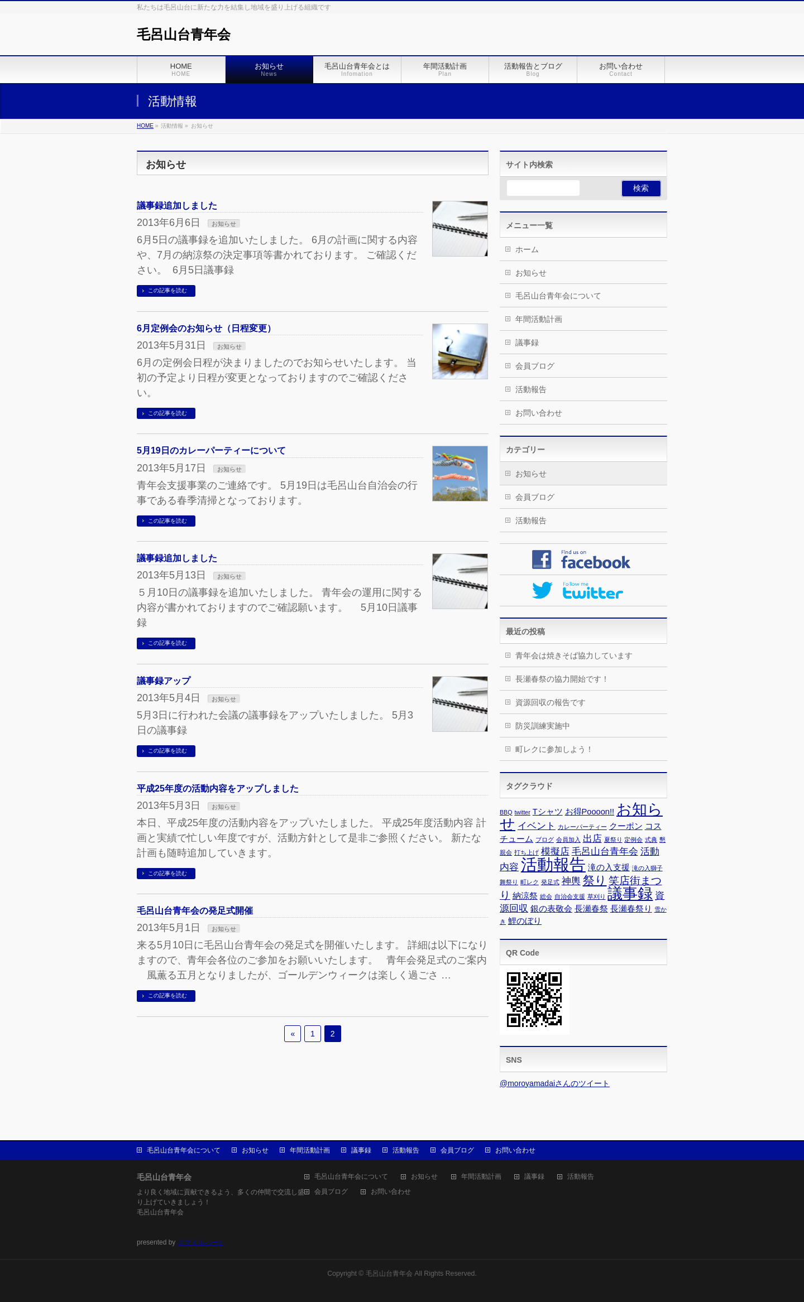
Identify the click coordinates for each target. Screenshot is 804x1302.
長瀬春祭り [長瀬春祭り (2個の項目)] (631, 908)
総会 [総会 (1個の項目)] (546, 896)
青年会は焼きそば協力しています (574, 655)
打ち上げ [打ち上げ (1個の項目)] (526, 852)
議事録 (527, 342)
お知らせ (224, 223)
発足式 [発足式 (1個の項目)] (550, 882)
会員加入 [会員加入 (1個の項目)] (568, 839)
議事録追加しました (177, 205)
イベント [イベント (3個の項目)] (537, 825)
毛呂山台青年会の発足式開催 (195, 910)
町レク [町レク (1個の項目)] (529, 882)
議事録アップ (163, 681)
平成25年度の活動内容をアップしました (218, 788)
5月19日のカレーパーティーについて (211, 450)
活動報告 (531, 389)
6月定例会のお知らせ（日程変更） (206, 328)
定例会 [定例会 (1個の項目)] (633, 839)
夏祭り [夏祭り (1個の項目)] (613, 839)
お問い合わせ (538, 412)
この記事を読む (167, 290)
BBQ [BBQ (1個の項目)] (506, 812)
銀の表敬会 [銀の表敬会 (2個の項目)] (551, 908)
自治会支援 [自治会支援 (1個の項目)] (569, 896)
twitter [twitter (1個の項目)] (522, 812)
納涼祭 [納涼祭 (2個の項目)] (525, 895)
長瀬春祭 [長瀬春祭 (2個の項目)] (591, 908)
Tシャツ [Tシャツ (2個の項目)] (548, 811)
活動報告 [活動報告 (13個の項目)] (553, 864)
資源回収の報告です (550, 702)
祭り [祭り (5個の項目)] (595, 880)
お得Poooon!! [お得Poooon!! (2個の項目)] (590, 811)
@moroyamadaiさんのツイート (555, 1083)
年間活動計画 (538, 319)
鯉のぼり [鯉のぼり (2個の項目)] (525, 921)
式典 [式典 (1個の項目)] (651, 839)
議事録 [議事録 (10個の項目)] (630, 893)
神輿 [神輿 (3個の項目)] (571, 880)
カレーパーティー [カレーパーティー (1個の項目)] (582, 826)
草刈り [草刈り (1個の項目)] (596, 896)
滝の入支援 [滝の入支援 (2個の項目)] (609, 867)
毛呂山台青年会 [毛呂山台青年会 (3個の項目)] (605, 851)
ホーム (527, 249)
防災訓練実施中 (542, 725)
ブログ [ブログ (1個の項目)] (544, 839)
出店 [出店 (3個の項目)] (592, 838)
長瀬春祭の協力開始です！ (562, 678)
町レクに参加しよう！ (554, 749)
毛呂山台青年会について (558, 295)
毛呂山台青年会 (184, 34)
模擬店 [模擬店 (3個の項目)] (555, 851)
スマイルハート (201, 1242)
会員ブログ (534, 365)
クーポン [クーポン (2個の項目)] (626, 826)
